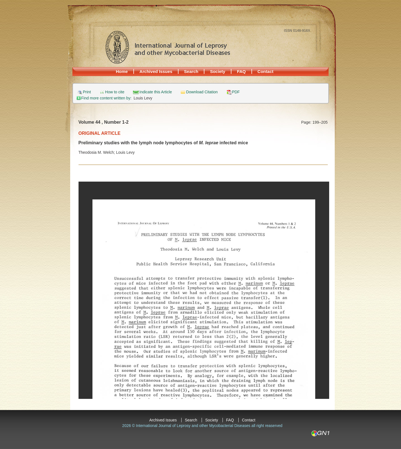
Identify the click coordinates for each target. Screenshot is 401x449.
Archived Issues (156, 71)
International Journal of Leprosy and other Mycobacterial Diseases (168, 47)
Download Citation (202, 92)
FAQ (241, 71)
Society (217, 71)
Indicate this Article (156, 92)
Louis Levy (143, 98)
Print (87, 92)
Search (191, 71)
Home (122, 71)
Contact (265, 71)
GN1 (320, 433)
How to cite (114, 92)
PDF (236, 92)
